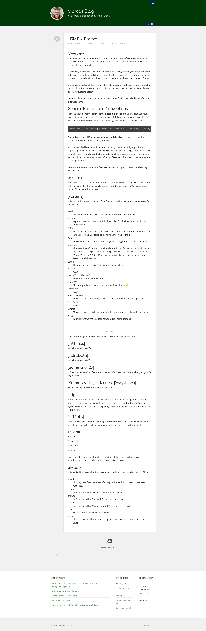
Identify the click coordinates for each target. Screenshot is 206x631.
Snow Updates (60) (124, 608)
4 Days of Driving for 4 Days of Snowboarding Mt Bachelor (75, 605)
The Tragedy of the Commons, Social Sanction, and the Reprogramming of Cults (74, 585)
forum (77, 409)
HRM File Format (82, 39)
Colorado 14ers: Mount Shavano (64, 591)
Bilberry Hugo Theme (147, 625)
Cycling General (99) (122, 589)
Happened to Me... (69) (124, 602)
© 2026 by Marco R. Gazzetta (61, 625)
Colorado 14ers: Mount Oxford (63, 595)
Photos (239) (121, 583)
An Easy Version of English (62, 600)
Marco (123, 44)
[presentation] (109, 330)
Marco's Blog (81, 11)
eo (152, 24)
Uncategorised (108, 44)
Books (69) (120, 595)
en (147, 24)
